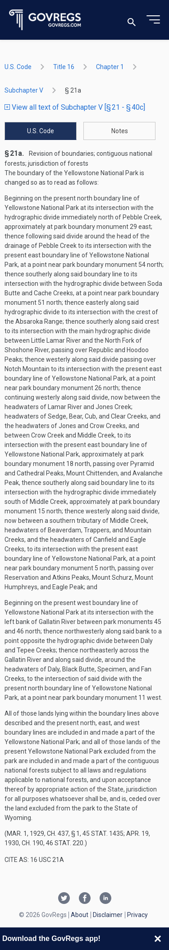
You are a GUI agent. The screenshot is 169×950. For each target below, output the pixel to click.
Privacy (137, 914)
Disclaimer (108, 914)
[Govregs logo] (45, 20)
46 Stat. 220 (64, 843)
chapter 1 (110, 66)
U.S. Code (18, 66)
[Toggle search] (132, 20)
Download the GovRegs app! (51, 938)
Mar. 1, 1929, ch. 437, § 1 (43, 833)
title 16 (63, 66)
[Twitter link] (64, 899)
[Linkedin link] (105, 899)
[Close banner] (158, 939)
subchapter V (24, 90)
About (79, 914)
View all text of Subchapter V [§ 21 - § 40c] (75, 107)
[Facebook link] (85, 899)
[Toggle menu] (153, 19)
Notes (119, 131)
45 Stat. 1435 (102, 833)
